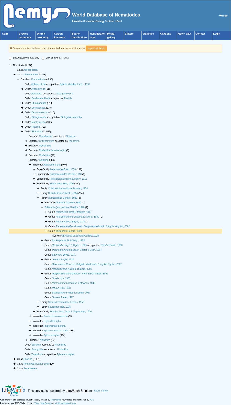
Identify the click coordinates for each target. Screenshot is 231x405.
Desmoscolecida (40, 112)
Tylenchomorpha (65, 354)
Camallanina (45, 136)
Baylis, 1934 (70, 221)
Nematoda (37, 363)
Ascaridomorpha (64, 93)
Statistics (148, 33)
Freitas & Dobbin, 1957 (71, 292)
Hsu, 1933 (61, 278)
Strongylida (37, 349)
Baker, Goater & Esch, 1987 (77, 250)
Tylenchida (37, 354)
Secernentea (30, 368)
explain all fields (96, 48)
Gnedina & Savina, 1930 (77, 216)
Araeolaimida (38, 89)
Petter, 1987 (63, 297)
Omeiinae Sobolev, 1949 (68, 202)
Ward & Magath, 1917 (73, 212)
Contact (200, 33)
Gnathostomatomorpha (56, 316)
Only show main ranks (55, 57)
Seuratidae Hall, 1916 (59, 306)
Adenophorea (30, 70)
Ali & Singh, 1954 (68, 240)
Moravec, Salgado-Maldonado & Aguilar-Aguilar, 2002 (93, 226)
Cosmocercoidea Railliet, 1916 (66, 174)
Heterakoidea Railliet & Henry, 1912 (68, 178)
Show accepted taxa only (24, 57)
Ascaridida (36, 93)
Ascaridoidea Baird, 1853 (62, 169)
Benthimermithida (40, 98)
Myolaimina (45, 145)
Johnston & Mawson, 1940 (73, 283)
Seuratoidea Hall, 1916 (62, 183)
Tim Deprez (55, 400)
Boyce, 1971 (64, 254)
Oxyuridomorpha (52, 321)
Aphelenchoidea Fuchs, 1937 (74, 84)
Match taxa (184, 33)
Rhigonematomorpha (55, 326)
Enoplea (28, 359)
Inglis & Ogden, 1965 (69, 245)
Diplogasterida (39, 117)
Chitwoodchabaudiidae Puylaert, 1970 (68, 188)
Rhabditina (44, 155)
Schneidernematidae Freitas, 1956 (66, 302)
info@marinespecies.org (65, 403)
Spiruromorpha (51, 335)
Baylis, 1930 (111, 245)
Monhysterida (38, 122)
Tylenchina (73, 141)
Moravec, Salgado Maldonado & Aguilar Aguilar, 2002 (87, 264)
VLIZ (91, 400)
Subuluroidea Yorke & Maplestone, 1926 (71, 311)
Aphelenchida (38, 84)
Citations (165, 33)
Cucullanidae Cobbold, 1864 (63, 193)
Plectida (68, 98)
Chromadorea (31, 74)
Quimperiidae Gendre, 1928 (62, 198)
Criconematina (46, 141)
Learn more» (101, 390)
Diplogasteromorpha (71, 117)
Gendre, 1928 (69, 231)
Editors (129, 33)
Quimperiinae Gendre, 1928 (69, 207)
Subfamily (49, 207)
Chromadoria (38, 79)
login (223, 15)
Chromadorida (38, 103)
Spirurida (36, 344)
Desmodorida (38, 107)
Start (5, 33)
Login (216, 33)
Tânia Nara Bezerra (43, 403)
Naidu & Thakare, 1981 (72, 269)
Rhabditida (37, 131)
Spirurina (71, 136)
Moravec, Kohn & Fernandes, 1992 (80, 273)
